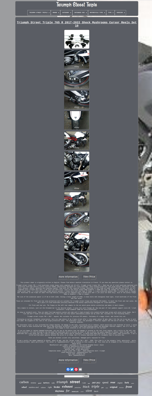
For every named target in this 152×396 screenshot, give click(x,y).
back (96, 391)
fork (127, 382)
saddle (132, 383)
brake (57, 387)
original (113, 387)
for (68, 390)
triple (95, 386)
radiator (43, 387)
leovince (121, 387)
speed (105, 382)
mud (107, 387)
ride (84, 383)
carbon (24, 382)
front (129, 386)
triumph (62, 382)
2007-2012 (96, 383)
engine (120, 383)
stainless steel (34, 387)
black (86, 386)
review (33, 383)
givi (102, 387)
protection (78, 387)
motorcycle (75, 391)
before (46, 383)
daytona (59, 391)
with (53, 383)
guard (39, 383)
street (75, 382)
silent (89, 390)
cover (82, 391)
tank (89, 383)
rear (112, 382)
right (50, 387)
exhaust (67, 386)
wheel (24, 387)
